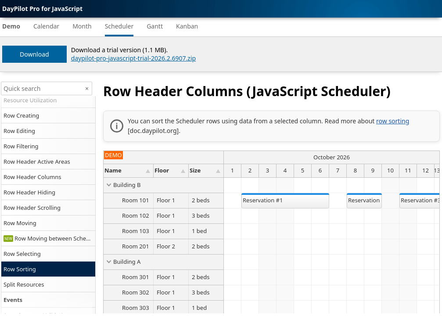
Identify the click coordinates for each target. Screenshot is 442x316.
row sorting (392, 121)
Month (82, 26)
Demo (11, 26)
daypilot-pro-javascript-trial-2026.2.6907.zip (133, 58)
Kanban (187, 26)
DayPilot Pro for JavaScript (42, 8)
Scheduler (119, 26)
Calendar (46, 26)
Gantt (155, 26)
